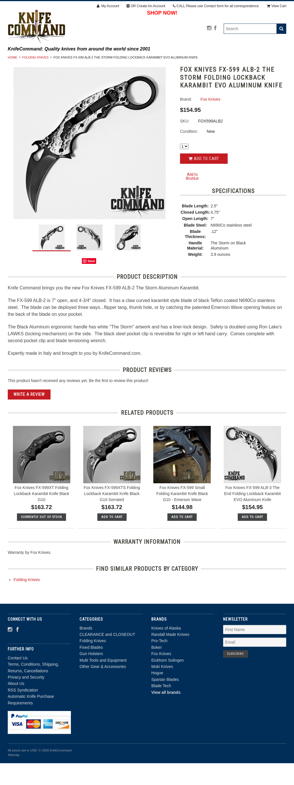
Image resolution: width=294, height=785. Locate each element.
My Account (108, 6)
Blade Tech (161, 707)
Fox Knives (161, 675)
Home (12, 79)
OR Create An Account (146, 6)
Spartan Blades (165, 701)
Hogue (157, 694)
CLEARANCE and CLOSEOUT (98, 60)
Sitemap (13, 776)
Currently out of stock (41, 539)
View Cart (276, 6)
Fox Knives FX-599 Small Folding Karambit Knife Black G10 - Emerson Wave (182, 515)
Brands (52, 60)
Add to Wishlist (192, 198)
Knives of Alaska (166, 649)
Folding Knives (153, 60)
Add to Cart (204, 180)
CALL (216, 6)
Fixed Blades (194, 60)
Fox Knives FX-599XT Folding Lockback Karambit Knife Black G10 (41, 515)
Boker (156, 669)
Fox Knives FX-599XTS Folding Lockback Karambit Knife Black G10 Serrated (112, 515)
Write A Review (29, 416)
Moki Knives (162, 688)
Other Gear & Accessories (182, 66)
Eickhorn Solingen (167, 681)
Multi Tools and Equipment (113, 66)
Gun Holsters (234, 60)
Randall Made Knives (170, 656)
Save (91, 283)
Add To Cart (112, 539)
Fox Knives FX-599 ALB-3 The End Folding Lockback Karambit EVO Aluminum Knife (252, 515)
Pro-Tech (159, 662)
